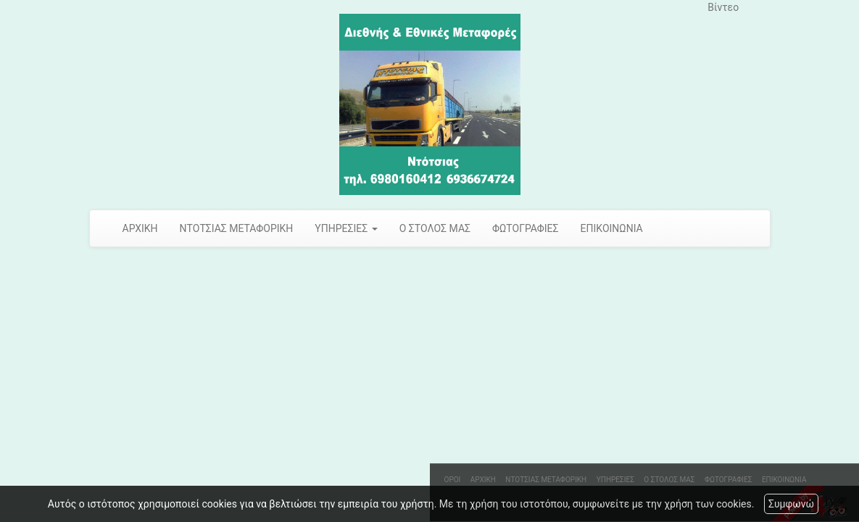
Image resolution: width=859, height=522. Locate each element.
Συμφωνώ (791, 504)
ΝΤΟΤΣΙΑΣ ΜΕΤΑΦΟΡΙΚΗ (237, 228)
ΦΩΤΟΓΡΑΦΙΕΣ (525, 228)
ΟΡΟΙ (452, 480)
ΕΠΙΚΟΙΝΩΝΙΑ (612, 228)
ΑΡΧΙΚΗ (140, 228)
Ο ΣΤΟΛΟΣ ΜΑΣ (434, 228)
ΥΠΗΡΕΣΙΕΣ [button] (346, 228)
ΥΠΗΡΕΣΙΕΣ (615, 480)
